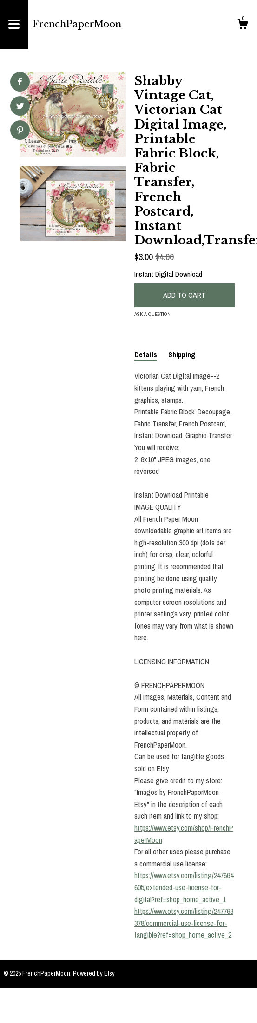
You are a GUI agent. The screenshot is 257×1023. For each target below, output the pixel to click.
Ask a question (152, 314)
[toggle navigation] (14, 24)
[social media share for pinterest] (20, 131)
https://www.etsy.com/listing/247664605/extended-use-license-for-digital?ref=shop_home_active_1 (183, 887)
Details (145, 354)
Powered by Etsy (94, 973)
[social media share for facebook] (19, 82)
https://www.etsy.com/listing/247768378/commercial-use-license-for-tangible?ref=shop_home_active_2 (183, 923)
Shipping (182, 354)
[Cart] (242, 26)
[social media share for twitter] (20, 107)
